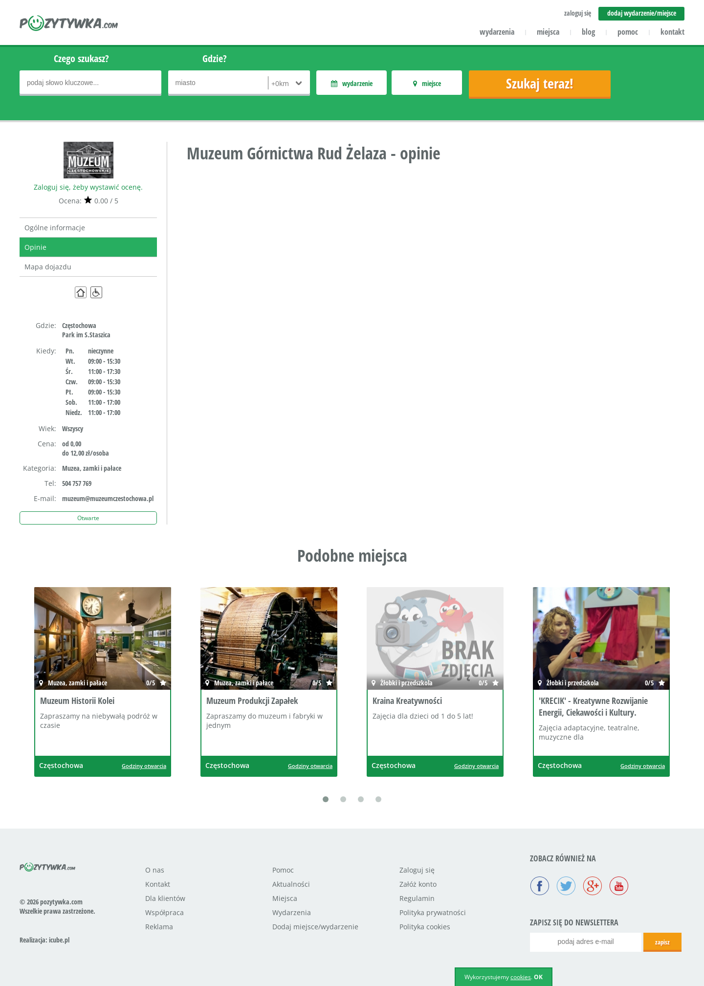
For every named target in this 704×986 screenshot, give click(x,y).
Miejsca (284, 898)
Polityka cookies (424, 926)
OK (538, 977)
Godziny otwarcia (144, 765)
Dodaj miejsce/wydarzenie (315, 926)
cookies (520, 977)
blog (588, 31)
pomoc (627, 31)
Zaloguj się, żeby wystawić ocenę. (88, 187)
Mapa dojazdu (47, 266)
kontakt (672, 31)
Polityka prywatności (432, 912)
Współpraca (164, 912)
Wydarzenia (291, 912)
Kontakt (157, 884)
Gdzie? (214, 58)
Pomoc (283, 870)
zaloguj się (577, 13)
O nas (154, 870)
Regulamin (417, 898)
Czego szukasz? (81, 58)
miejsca (548, 31)
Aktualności (291, 884)
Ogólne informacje (54, 227)
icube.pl (59, 939)
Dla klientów (165, 898)
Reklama (159, 926)
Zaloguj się (417, 870)
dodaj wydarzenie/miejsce (641, 13)
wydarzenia (497, 31)
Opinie (35, 247)
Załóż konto (418, 884)
